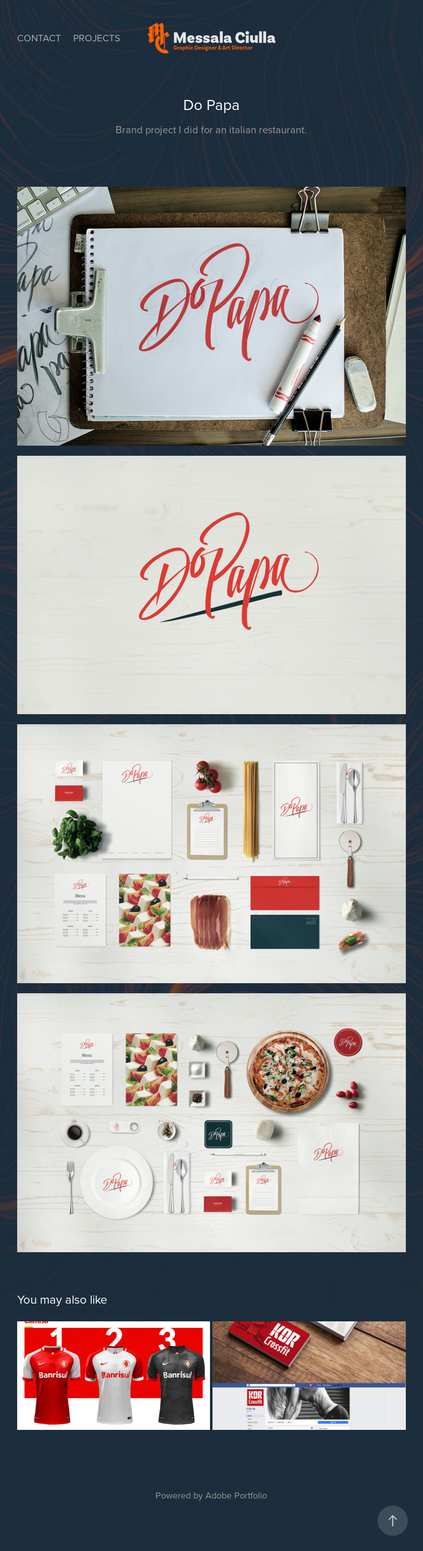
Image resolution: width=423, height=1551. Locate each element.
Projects (96, 37)
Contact (39, 37)
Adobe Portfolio (236, 1495)
